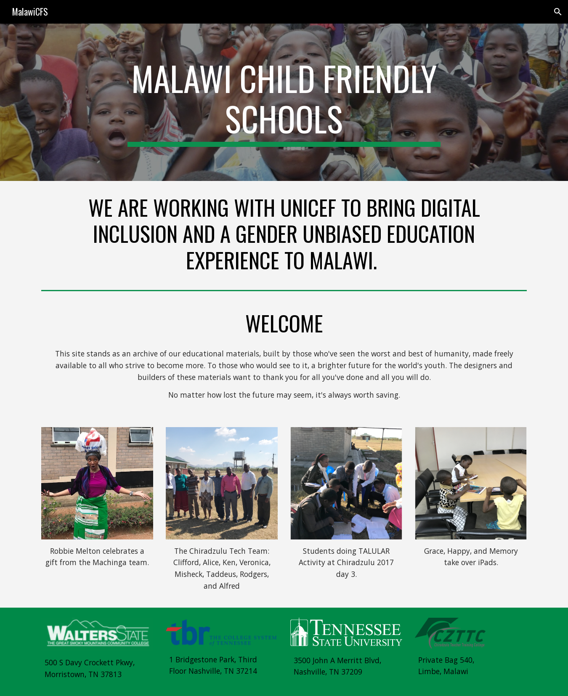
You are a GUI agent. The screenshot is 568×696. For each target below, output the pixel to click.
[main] (284, 102)
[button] (558, 12)
